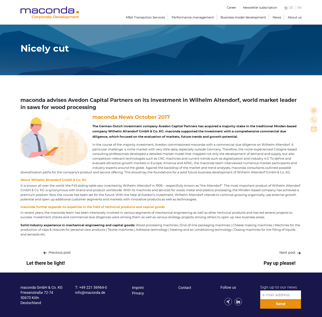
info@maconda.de (90, 292)
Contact (184, 287)
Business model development (243, 17)
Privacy (138, 293)
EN (299, 7)
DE (291, 7)
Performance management (193, 17)
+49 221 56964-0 (93, 287)
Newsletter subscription (260, 7)
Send (280, 304)
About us (295, 17)
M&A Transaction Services (145, 17)
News (277, 17)
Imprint (138, 287)
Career (231, 7)
